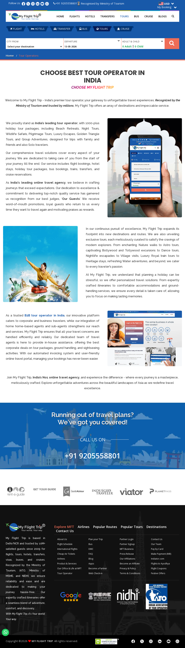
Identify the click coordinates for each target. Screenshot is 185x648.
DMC (91, 549)
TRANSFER (62, 28)
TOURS (102, 28)
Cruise (148, 16)
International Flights (67, 549)
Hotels (90, 16)
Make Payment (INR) (161, 553)
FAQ (91, 553)
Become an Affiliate (130, 563)
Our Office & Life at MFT (69, 568)
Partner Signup (127, 544)
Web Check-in (95, 573)
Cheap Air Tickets (66, 553)
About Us (62, 539)
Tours (124, 16)
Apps (91, 563)
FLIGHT (16, 28)
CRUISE (123, 28)
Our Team (156, 544)
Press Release (127, 553)
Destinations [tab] (156, 527)
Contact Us (156, 539)
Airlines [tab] (83, 527)
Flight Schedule (64, 544)
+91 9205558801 (65, 3)
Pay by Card (157, 549)
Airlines (61, 558)
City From (12, 41)
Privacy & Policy (128, 568)
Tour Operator (64, 573)
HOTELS (37, 28)
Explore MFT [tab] (64, 527)
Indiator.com (157, 558)
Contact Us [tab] (65, 531)
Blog (91, 558)
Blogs (162, 16)
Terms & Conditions (130, 573)
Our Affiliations (127, 558)
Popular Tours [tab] (132, 527)
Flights (75, 16)
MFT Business (127, 549)
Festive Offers (158, 573)
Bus (136, 16)
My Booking (164, 7)
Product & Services (66, 563)
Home (60, 16)
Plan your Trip (96, 539)
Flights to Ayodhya (160, 563)
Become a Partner (98, 568)
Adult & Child (142, 41)
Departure (92, 41)
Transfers (107, 16)
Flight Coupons (158, 568)
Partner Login (127, 539)
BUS (83, 28)
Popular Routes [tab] (105, 527)
